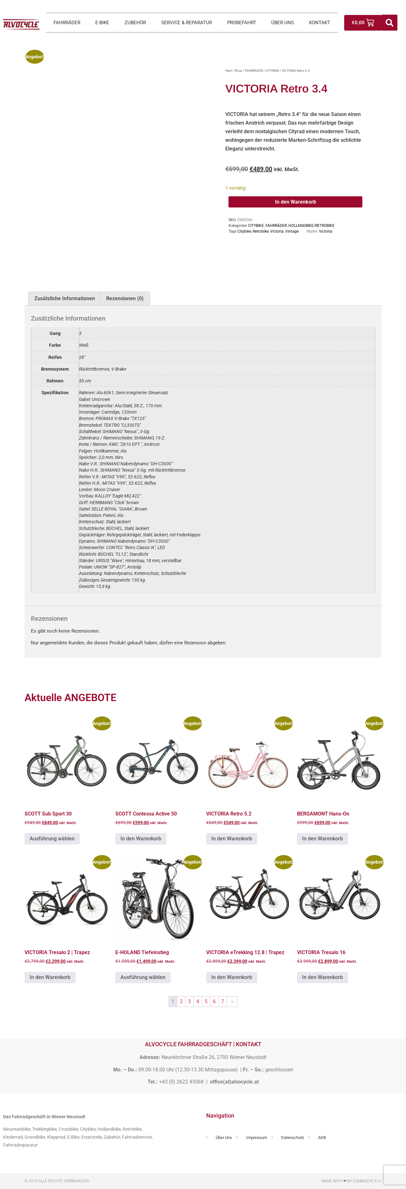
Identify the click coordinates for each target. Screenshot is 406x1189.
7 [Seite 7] (222, 1001)
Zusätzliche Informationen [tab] (64, 298)
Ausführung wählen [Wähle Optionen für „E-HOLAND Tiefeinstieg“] (142, 977)
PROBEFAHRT (241, 22)
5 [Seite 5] (206, 1001)
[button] (389, 23)
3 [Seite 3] (189, 1001)
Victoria (277, 231)
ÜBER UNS (282, 22)
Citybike (244, 231)
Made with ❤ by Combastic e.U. (351, 1181)
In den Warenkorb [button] (140, 839)
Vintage (292, 231)
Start (228, 70)
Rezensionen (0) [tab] (125, 298)
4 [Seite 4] (197, 1001)
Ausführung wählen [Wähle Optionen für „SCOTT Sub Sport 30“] (52, 839)
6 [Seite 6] (214, 1001)
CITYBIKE (272, 70)
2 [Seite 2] (181, 1001)
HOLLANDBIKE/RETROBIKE (311, 225)
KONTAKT (319, 22)
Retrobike (261, 231)
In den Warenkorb (295, 202)
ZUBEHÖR (135, 22)
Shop (238, 70)
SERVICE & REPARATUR (186, 22)
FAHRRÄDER (67, 22)
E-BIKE (102, 22)
